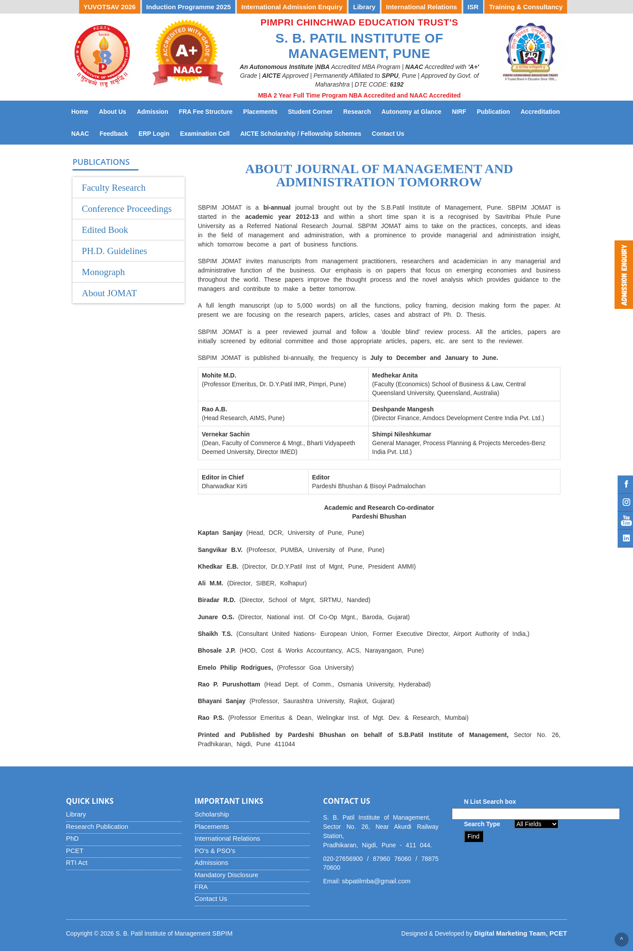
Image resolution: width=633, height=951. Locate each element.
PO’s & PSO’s (215, 850)
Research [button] (357, 111)
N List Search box (490, 801)
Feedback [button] (113, 133)
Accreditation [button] (540, 111)
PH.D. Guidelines (114, 251)
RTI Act (76, 862)
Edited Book (105, 230)
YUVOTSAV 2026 (110, 7)
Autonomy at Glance (414, 111)
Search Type (482, 824)
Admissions (212, 862)
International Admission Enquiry (291, 7)
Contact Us (391, 133)
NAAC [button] (80, 133)
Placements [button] (260, 111)
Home (79, 111)
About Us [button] (112, 111)
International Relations (227, 838)
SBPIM (222, 933)
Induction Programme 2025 (188, 7)
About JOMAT (109, 293)
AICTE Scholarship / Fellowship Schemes (303, 133)
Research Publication (97, 826)
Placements (212, 826)
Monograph (103, 272)
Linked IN (625, 538)
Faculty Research (114, 187)
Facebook (625, 484)
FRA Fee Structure (206, 111)
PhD (72, 838)
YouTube (625, 520)
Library (76, 814)
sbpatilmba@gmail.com (376, 881)
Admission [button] (152, 111)
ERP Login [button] (154, 133)
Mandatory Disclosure (226, 874)
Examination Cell (207, 133)
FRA (201, 886)
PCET (75, 850)
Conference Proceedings (127, 208)
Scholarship (212, 814)
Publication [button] (493, 111)
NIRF (462, 111)
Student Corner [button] (310, 111)
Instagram (625, 502)
